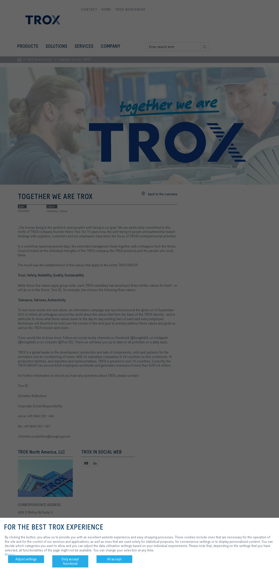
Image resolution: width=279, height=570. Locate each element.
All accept (114, 559)
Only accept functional (70, 561)
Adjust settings (26, 559)
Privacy (10, 555)
